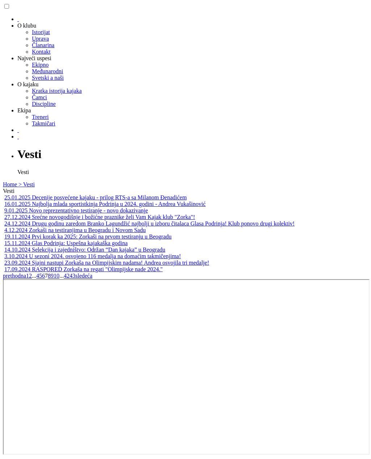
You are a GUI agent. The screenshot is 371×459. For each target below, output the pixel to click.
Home (10, 184)
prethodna (14, 276)
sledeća (83, 276)
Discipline (44, 104)
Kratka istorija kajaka (57, 91)
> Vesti (26, 184)
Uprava (40, 39)
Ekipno (40, 65)
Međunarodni (47, 71)
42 (67, 276)
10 (56, 276)
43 (72, 276)
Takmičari (43, 123)
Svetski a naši (48, 78)
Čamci (39, 97)
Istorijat (41, 32)
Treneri (40, 117)
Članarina (43, 45)
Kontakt (41, 52)
